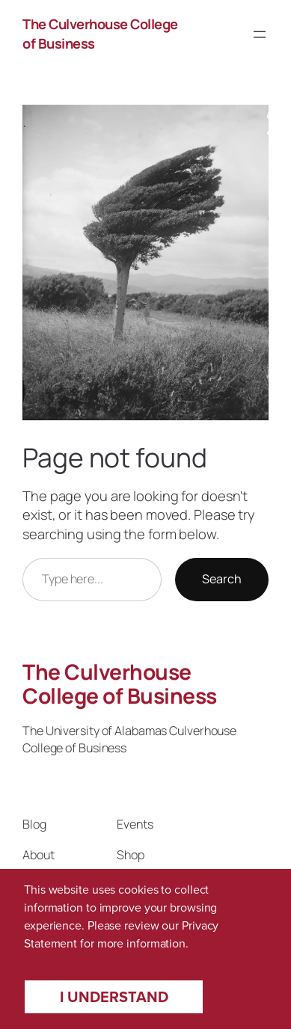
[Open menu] (260, 34)
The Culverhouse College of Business (119, 683)
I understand (114, 997)
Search (222, 579)
